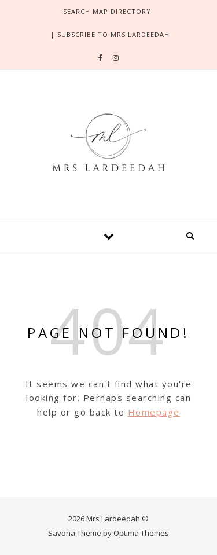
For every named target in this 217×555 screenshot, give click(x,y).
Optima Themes (141, 533)
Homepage (154, 412)
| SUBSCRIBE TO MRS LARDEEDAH (110, 34)
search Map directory (107, 11)
